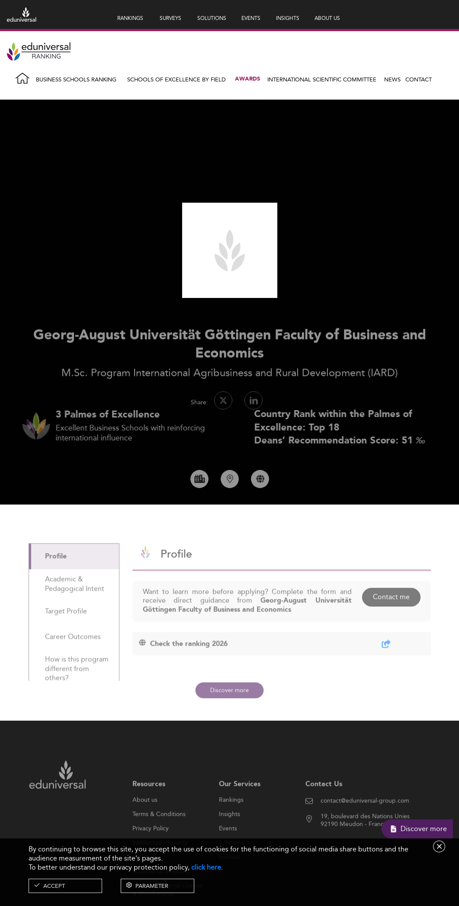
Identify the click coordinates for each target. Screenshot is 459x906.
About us (144, 819)
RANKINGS (130, 18)
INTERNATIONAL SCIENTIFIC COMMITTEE (321, 79)
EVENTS (250, 18)
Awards (247, 79)
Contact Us (323, 803)
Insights (229, 833)
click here (206, 867)
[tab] (74, 575)
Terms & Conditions (159, 833)
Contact (418, 79)
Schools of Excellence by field (176, 79)
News (392, 79)
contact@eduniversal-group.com (365, 819)
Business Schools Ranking (76, 79)
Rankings (231, 819)
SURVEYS (170, 18)
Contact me (391, 616)
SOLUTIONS (211, 18)
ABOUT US (327, 18)
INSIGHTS (287, 18)
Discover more (229, 689)
